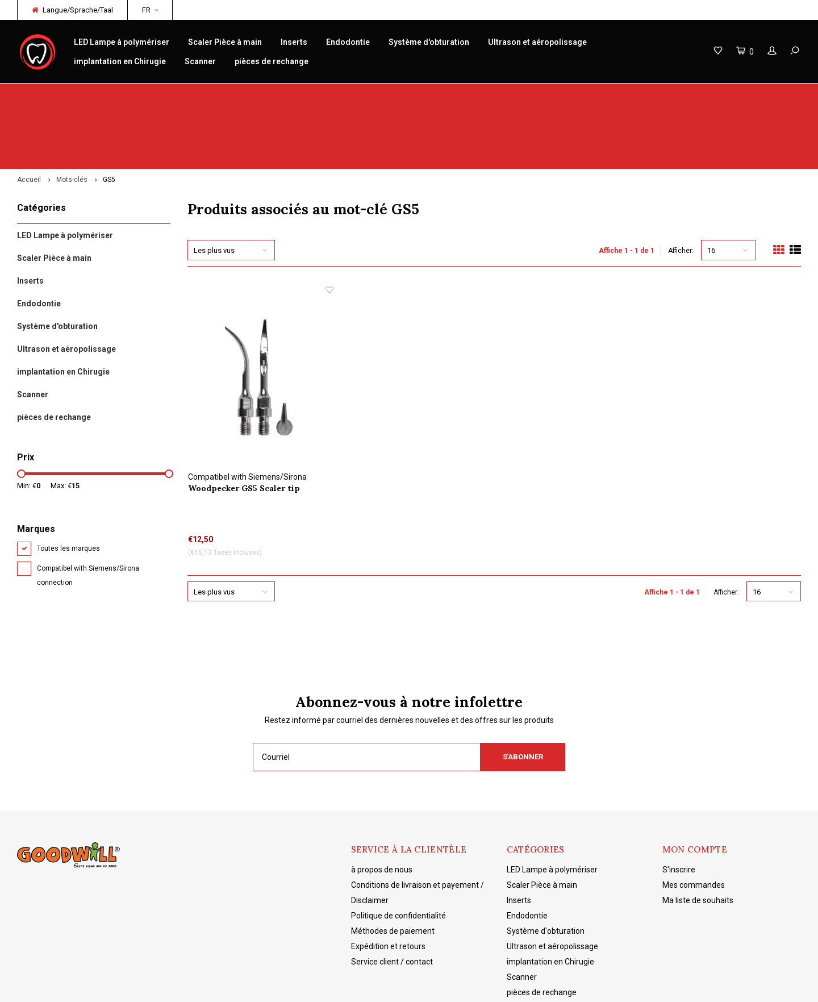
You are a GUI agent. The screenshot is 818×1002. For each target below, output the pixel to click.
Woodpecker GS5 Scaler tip (244, 426)
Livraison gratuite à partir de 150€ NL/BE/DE (719, 94)
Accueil (29, 117)
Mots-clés (71, 117)
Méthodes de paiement (393, 868)
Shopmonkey (276, 984)
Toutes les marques (68, 486)
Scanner (200, 61)
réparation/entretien (262, 94)
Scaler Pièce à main (225, 42)
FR (150, 10)
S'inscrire (678, 807)
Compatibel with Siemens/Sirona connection (88, 513)
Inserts (294, 42)
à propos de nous (381, 807)
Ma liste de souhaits (697, 837)
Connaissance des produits (471, 94)
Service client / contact (392, 899)
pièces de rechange (271, 61)
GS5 (109, 117)
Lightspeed (196, 984)
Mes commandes (693, 822)
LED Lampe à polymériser (121, 42)
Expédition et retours (388, 883)
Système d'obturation (429, 42)
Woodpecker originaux (62, 94)
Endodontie (348, 42)
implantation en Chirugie (120, 61)
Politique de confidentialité (398, 853)
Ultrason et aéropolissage (537, 42)
